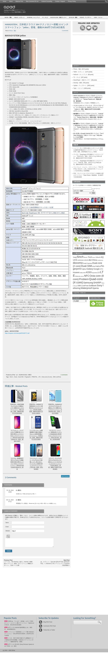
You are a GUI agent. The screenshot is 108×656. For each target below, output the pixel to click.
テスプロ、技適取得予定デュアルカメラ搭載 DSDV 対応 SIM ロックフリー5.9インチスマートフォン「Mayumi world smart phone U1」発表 (17, 464)
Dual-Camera (87, 263)
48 (6, 646)
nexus (82, 276)
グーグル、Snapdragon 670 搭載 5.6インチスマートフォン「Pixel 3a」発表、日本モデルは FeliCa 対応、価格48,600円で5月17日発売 (88, 162)
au (90, 260)
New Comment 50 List (32, 1)
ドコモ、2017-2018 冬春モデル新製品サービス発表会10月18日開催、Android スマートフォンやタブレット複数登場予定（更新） (19, 641)
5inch (11, 377)
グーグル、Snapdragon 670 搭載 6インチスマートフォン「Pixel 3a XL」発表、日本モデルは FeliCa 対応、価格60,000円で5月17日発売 (88, 156)
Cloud (15, 377)
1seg (75, 257)
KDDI (89, 272)
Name (7, 522)
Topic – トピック (98, 17)
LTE (39, 377)
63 (6, 629)
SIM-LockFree (57, 377)
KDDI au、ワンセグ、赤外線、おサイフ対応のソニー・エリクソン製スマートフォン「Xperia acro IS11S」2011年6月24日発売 (19, 624)
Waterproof (86, 288)
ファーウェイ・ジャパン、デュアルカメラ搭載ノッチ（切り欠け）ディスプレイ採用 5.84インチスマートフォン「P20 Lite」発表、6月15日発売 (36, 464)
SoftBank (93, 286)
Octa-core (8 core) (47, 377)
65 (6, 623)
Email (7, 526)
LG (98, 272)
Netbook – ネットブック (33, 17)
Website (8, 530)
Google (97, 269)
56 (6, 633)
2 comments (65, 30)
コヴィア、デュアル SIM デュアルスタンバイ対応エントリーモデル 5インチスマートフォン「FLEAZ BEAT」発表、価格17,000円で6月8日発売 (55, 464)
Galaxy (89, 269)
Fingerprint (27, 377)
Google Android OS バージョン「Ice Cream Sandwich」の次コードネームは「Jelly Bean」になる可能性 (88, 135)
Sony (99, 285)
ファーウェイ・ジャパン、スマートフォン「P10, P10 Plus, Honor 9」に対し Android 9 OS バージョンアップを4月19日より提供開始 (88, 168)
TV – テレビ (45, 17)
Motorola (77, 276)
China (94, 260)
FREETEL (34, 377)
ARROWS (81, 260)
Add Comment (65, 476)
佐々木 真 (76, 133)
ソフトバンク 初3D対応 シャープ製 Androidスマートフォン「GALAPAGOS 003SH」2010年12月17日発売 (19, 635)
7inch (90, 257)
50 (6, 639)
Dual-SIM (20, 377)
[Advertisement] (66, 9)
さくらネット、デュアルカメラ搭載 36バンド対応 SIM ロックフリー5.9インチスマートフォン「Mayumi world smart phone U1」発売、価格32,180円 (17, 436)
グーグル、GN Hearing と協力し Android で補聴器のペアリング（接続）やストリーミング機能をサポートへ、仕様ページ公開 (18, 565)
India (81, 272)
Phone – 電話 (8, 17)
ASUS (86, 260)
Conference (100, 260)
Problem (84, 279)
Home (4, 1)
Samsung (88, 282)
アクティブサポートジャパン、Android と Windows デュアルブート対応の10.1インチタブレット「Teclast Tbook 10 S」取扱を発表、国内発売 (88, 115)
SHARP (97, 282)
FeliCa (98, 266)
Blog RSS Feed (45, 623)
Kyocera (94, 272)
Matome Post (19, 1)
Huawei (76, 272)
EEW (93, 266)
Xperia (95, 288)
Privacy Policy (72, 1)
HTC (101, 269)
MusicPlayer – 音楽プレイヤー (58, 17)
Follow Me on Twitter (47, 631)
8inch (93, 257)
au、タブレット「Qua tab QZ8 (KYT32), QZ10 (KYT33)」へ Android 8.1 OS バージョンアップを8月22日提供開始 (55, 565)
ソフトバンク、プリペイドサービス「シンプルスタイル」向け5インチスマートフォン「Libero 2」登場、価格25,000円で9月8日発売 (88, 107)
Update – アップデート (85, 17)
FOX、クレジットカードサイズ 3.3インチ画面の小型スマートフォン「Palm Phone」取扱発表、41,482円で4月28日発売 (88, 175)
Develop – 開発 (73, 17)
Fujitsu (83, 269)
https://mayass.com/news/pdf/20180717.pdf (17, 333)
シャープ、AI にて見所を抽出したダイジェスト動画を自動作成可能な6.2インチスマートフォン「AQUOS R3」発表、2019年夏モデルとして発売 (88, 149)
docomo (78, 262)
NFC (86, 275)
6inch (85, 257)
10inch (98, 257)
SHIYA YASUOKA (78, 95)
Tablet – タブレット (19, 17)
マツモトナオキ (77, 105)
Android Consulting (46, 1)
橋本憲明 (75, 113)
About (10, 1)
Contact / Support (60, 1)
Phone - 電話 (12, 30)
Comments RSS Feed (47, 627)
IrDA (84, 272)
